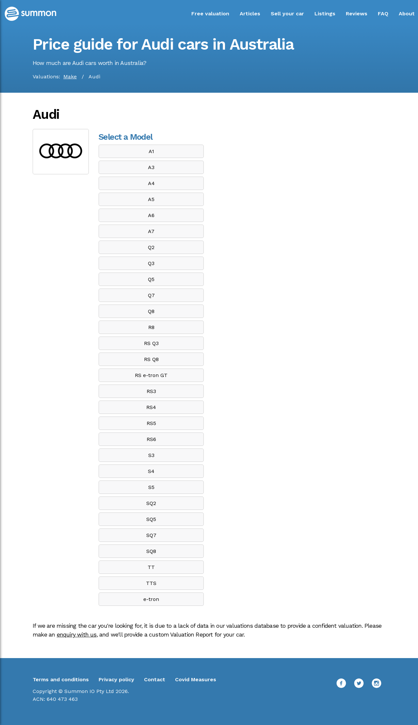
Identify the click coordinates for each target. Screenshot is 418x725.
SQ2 (151, 503)
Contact (154, 679)
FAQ (383, 13)
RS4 (151, 407)
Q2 (151, 247)
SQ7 (151, 535)
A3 (151, 167)
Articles (250, 13)
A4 (151, 183)
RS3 (151, 391)
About (407, 13)
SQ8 (151, 551)
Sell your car (287, 13)
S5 (151, 487)
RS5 (151, 423)
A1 (151, 151)
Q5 (151, 279)
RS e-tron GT (151, 375)
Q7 (151, 295)
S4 (151, 471)
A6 (151, 215)
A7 (151, 231)
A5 (151, 199)
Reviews (356, 13)
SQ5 (151, 519)
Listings (324, 13)
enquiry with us (77, 634)
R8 (151, 327)
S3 (151, 455)
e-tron (151, 599)
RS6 (151, 439)
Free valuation (210, 13)
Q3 (151, 263)
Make (70, 76)
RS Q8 (151, 359)
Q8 (151, 311)
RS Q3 (151, 343)
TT (151, 567)
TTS (151, 583)
